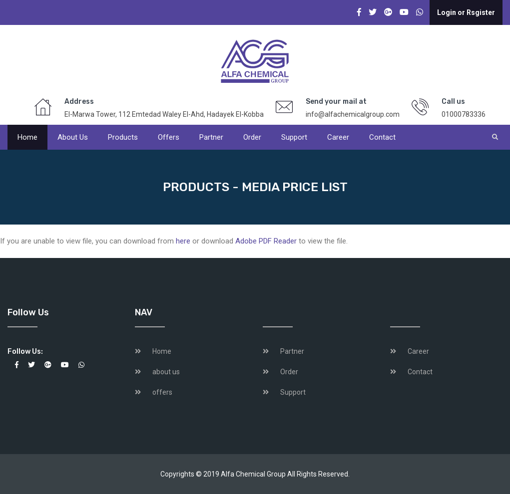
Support (294, 137)
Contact (382, 137)
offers (168, 137)
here (183, 241)
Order (252, 137)
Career (338, 137)
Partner (211, 137)
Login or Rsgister (466, 12)
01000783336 (464, 114)
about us (166, 372)
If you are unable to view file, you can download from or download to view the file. (174, 241)
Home (27, 137)
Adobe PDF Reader (266, 241)
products (123, 137)
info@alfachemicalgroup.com (353, 114)
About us (72, 137)
